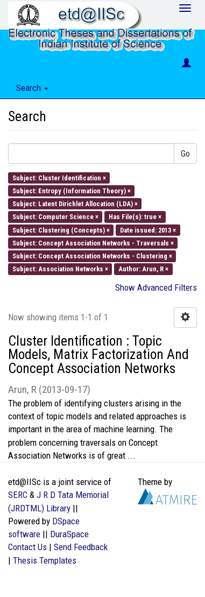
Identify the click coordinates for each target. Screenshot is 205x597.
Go (185, 153)
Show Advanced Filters (156, 287)
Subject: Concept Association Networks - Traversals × (93, 242)
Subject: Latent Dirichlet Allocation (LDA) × (75, 204)
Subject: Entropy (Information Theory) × (71, 190)
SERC (17, 494)
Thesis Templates (44, 560)
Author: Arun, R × (143, 269)
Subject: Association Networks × (60, 269)
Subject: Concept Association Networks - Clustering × (92, 256)
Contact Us (27, 547)
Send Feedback (81, 547)
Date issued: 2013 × (148, 230)
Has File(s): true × (135, 217)
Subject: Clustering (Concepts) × (61, 230)
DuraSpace (69, 534)
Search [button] (32, 87)
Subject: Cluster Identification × (59, 177)
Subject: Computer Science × (55, 217)
